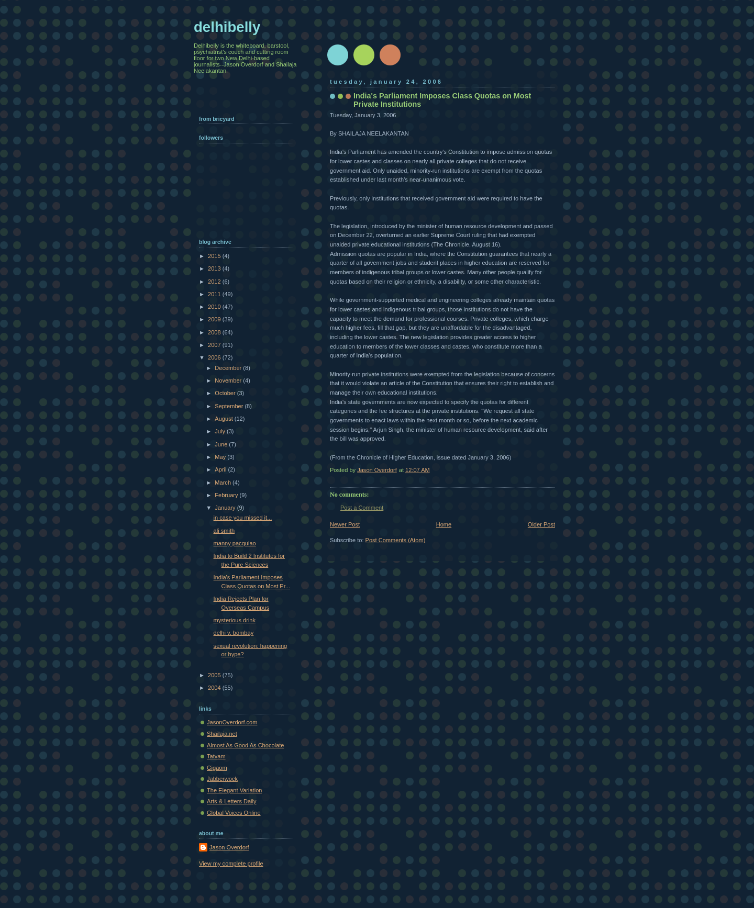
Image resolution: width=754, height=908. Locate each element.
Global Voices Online (234, 813)
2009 (215, 319)
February (227, 495)
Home (443, 524)
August (224, 419)
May (221, 457)
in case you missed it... (243, 517)
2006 (215, 357)
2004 (215, 688)
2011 (215, 294)
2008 (215, 332)
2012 (215, 281)
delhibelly (227, 27)
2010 (215, 307)
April (221, 469)
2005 (215, 675)
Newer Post (345, 524)
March (223, 482)
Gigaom (217, 768)
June (222, 444)
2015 (215, 256)
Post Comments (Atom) (395, 540)
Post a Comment (361, 508)
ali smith (224, 531)
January (226, 508)
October (226, 393)
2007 (215, 345)
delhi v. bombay (234, 633)
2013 (215, 268)
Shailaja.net (222, 734)
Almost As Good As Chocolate (245, 745)
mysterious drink (235, 620)
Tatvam (216, 756)
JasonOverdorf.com (232, 722)
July (221, 431)
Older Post (541, 524)
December (229, 368)
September (230, 406)
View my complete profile (231, 863)
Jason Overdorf (229, 847)
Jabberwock (222, 779)
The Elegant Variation (234, 790)
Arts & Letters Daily (232, 801)
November (229, 380)
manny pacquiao (235, 543)
